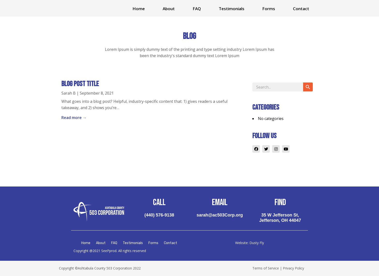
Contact (301, 8)
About (169, 8)
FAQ (197, 8)
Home (138, 8)
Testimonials (231, 8)
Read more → (74, 117)
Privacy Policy (293, 268)
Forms (268, 8)
